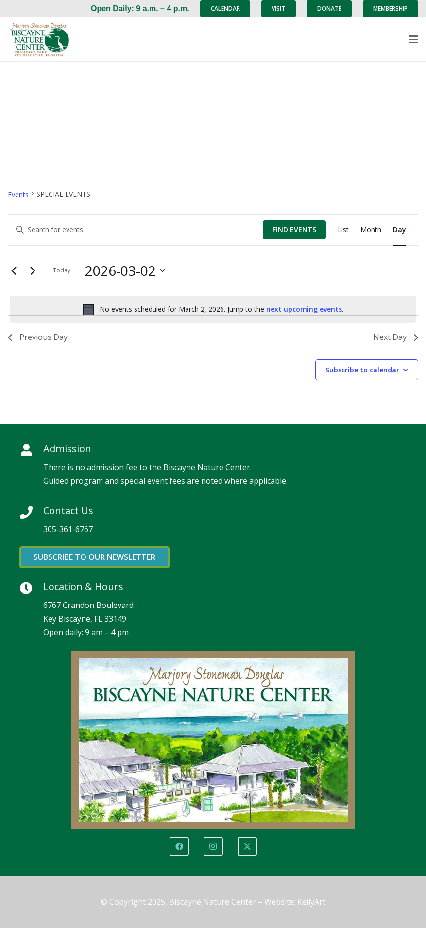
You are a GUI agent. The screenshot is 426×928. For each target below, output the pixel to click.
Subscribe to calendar (362, 369)
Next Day (395, 337)
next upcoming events (304, 309)
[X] (247, 846)
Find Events (294, 229)
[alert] (213, 309)
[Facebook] (179, 846)
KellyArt (311, 901)
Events (18, 194)
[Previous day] (13, 270)
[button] (413, 39)
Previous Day (38, 337)
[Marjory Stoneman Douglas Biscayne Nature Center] (44, 39)
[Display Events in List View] (343, 230)
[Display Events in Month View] (370, 230)
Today (61, 270)
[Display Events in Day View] (399, 230)
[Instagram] (213, 846)
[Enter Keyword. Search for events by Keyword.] (135, 230)
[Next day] (32, 270)
